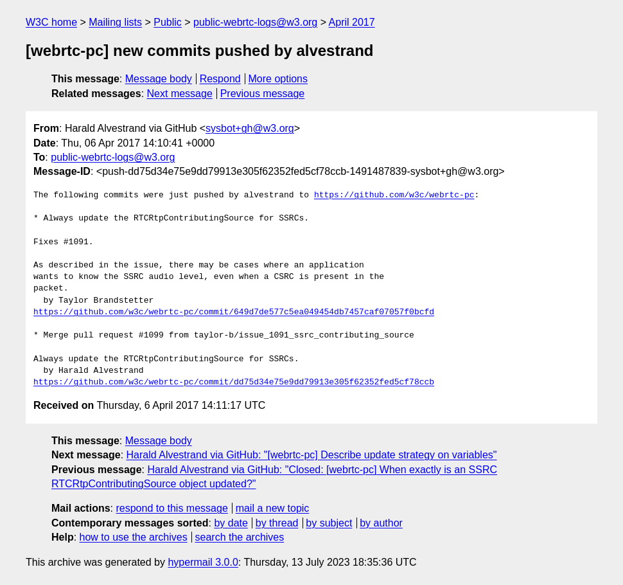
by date (230, 523)
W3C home (51, 22)
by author (381, 523)
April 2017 (352, 22)
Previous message (262, 93)
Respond (220, 78)
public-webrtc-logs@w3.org (255, 22)
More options (278, 78)
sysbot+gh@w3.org (250, 128)
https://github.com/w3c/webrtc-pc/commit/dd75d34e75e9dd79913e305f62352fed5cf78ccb (233, 382)
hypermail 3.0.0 (203, 562)
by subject (329, 523)
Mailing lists (115, 22)
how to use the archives (134, 537)
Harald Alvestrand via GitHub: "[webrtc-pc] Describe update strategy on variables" (312, 454)
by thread (277, 523)
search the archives (240, 537)
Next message (180, 93)
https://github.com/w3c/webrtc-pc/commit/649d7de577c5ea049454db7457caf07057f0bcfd (233, 312)
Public (168, 22)
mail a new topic (273, 508)
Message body (158, 78)
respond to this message (171, 508)
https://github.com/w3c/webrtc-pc (394, 195)
